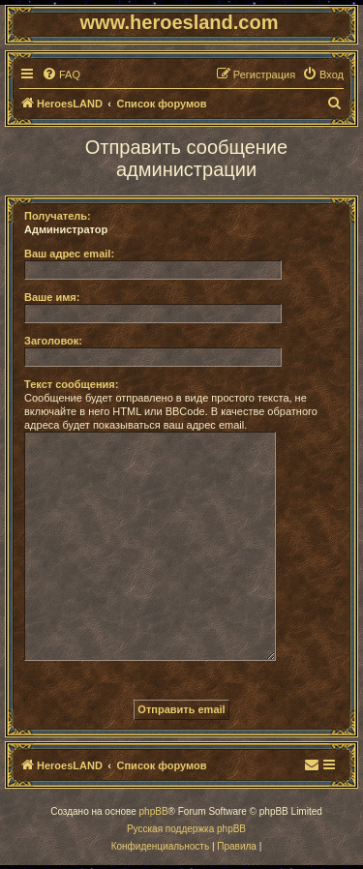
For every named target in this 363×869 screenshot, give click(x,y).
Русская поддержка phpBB (186, 829)
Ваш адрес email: (69, 253)
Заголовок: (53, 340)
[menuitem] (61, 74)
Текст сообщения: (71, 384)
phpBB (153, 811)
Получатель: (57, 216)
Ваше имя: (51, 297)
